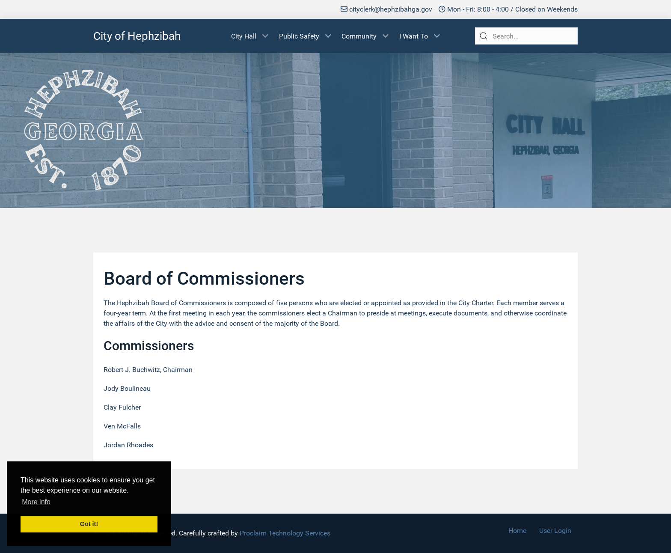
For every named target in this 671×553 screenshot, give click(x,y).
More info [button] (36, 501)
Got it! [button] (89, 523)
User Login (555, 530)
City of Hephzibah (137, 36)
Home (517, 530)
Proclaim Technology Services (285, 533)
